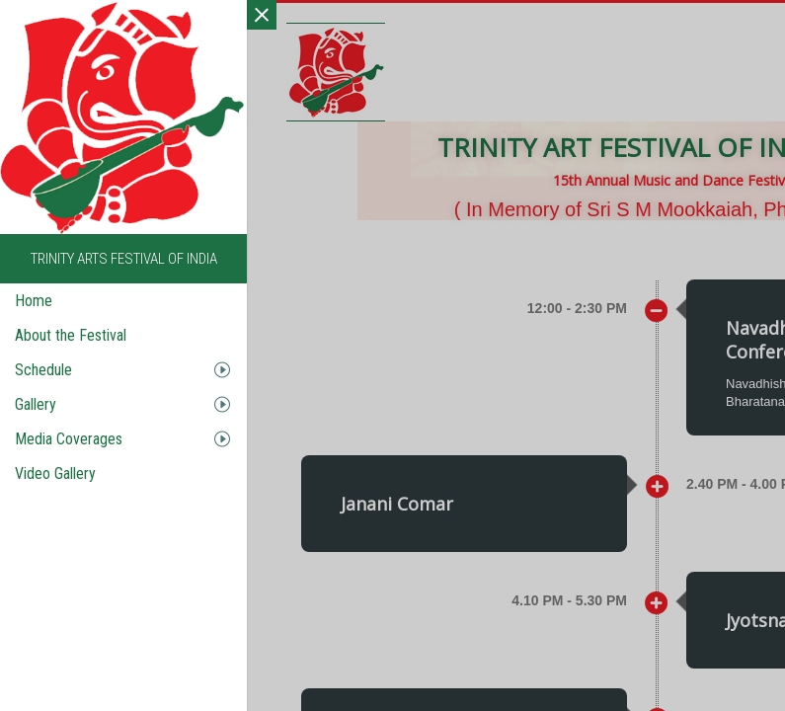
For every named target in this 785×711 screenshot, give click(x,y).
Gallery (35, 404)
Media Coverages (68, 439)
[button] (371, 506)
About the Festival (70, 335)
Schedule (43, 369)
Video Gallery (55, 473)
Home (33, 300)
